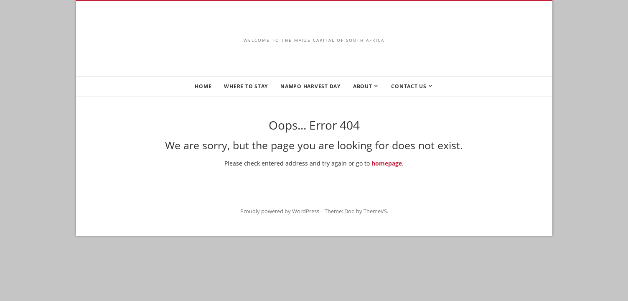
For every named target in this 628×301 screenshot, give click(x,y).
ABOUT (362, 86)
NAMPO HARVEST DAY (310, 86)
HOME (203, 86)
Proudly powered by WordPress (279, 211)
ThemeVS (375, 211)
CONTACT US (409, 86)
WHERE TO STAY (246, 86)
